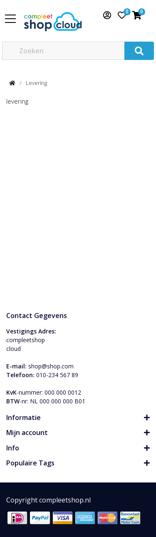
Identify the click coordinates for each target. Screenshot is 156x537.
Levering (36, 83)
